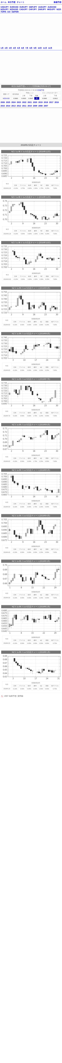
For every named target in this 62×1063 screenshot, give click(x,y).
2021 (30, 102)
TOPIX (3, 12)
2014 (8, 106)
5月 (18, 48)
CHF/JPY (33, 9)
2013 (13, 106)
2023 (19, 102)
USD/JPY (5, 7)
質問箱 (20, 696)
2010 (30, 106)
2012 (19, 106)
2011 (24, 106)
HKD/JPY (51, 9)
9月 (35, 48)
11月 (45, 48)
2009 (35, 106)
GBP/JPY (33, 7)
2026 (3, 102)
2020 (35, 102)
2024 (13, 102)
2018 (46, 102)
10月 (40, 48)
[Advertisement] (31, 29)
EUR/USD (14, 7)
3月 (10, 48)
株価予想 (57, 2)
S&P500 (15, 12)
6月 (22, 48)
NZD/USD (14, 9)
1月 (2, 48)
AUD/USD (52, 7)
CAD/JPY (23, 9)
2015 (3, 106)
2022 (24, 102)
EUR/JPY (24, 7)
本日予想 (11, 2)
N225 (59, 9)
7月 (26, 48)
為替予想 (13, 696)
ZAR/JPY (42, 9)
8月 (30, 48)
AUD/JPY (42, 7)
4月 (14, 48)
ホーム (3, 2)
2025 (8, 102)
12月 (50, 48)
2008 (40, 106)
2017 (51, 102)
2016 (57, 102)
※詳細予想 (40, 90)
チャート (20, 2)
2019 (40, 102)
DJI (8, 12)
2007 (46, 106)
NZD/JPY (5, 9)
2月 (6, 48)
